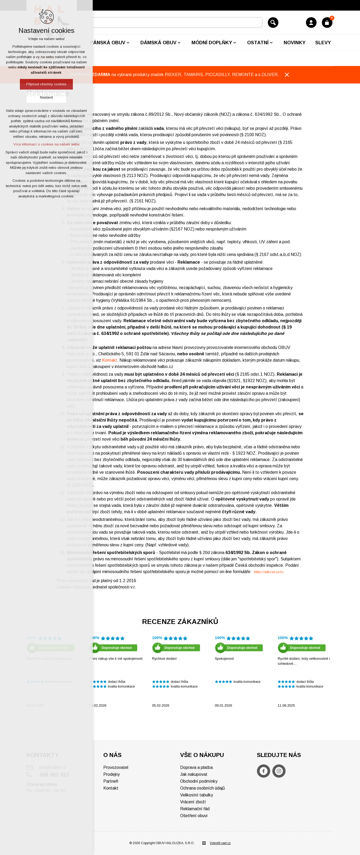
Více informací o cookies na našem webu (46, 144)
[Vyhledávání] (273, 22)
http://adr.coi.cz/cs (268, 571)
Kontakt (109, 360)
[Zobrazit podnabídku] (128, 43)
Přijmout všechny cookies (46, 84)
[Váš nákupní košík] (327, 22)
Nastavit (46, 97)
